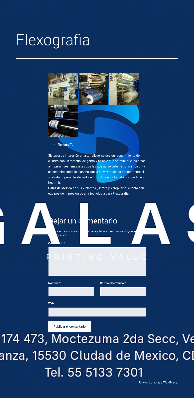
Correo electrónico (113, 283)
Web (51, 303)
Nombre (54, 283)
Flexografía (65, 145)
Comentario (56, 243)
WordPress (170, 382)
